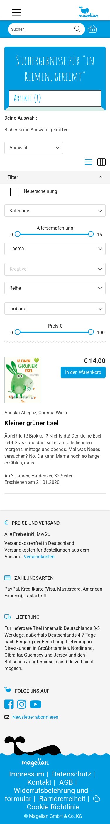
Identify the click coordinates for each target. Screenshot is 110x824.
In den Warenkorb (83, 372)
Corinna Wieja (52, 413)
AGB (69, 782)
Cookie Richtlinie (63, 803)
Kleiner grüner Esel (31, 423)
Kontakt (43, 782)
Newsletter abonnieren (35, 717)
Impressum (30, 774)
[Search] (46, 29)
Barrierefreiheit (66, 799)
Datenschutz (74, 774)
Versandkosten (39, 556)
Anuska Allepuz (20, 413)
